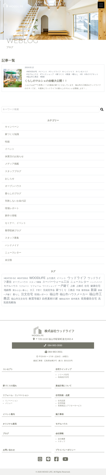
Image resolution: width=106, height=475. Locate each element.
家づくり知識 (12, 134)
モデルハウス (62, 424)
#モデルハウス (32, 74)
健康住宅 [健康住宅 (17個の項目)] (95, 285)
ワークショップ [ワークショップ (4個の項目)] (49, 286)
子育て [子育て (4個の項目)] (39, 290)
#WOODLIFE (31, 72)
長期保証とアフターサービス (70, 406)
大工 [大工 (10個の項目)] (32, 290)
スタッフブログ (13, 171)
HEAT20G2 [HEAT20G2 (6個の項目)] (22, 278)
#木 (81, 74)
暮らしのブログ (13, 193)
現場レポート (12, 208)
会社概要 (61, 439)
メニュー (8, 403)
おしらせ (9, 178)
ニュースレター (13, 252)
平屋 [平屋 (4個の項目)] (78, 290)
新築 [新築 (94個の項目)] (94, 290)
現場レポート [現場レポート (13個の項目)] (41, 294)
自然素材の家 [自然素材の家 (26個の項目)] (50, 298)
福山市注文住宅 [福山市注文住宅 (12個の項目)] (19, 298)
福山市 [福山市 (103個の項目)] (54, 294)
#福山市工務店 (32, 77)
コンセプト (8, 369)
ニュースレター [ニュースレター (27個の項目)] (79, 281)
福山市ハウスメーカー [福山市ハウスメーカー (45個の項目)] (74, 294)
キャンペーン (12, 126)
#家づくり (60, 74)
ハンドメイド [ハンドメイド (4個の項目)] (96, 282)
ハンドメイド (12, 245)
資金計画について (63, 386)
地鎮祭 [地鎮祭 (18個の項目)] (7, 290)
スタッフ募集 (12, 237)
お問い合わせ (9, 450)
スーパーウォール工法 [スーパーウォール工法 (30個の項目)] (55, 281)
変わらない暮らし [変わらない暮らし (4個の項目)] (21, 290)
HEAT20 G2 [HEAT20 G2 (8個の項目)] (10, 278)
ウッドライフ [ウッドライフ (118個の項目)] (76, 278)
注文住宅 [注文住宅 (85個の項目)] (27, 294)
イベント (9, 149)
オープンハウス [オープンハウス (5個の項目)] (20, 282)
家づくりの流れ (10, 386)
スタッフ (61, 441)
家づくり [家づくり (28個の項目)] (61, 290)
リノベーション (11, 401)
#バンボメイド (82, 72)
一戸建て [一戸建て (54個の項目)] (63, 285)
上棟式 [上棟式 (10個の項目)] (79, 286)
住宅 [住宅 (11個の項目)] (86, 286)
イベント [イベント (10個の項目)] (61, 278)
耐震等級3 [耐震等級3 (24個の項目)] (35, 298)
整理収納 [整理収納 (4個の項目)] (85, 290)
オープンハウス (13, 186)
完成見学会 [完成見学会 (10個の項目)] (49, 290)
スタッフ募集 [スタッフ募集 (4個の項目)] (35, 282)
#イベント (43, 72)
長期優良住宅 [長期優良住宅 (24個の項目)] (89, 298)
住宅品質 (61, 401)
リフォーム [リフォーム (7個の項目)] (35, 286)
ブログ (6, 433)
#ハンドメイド (68, 72)
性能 (7, 141)
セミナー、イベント (15, 223)
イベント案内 (9, 414)
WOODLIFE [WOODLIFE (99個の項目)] (37, 278)
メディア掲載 (12, 163)
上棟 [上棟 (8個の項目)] (72, 286)
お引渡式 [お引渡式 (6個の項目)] (51, 278)
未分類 (8, 260)
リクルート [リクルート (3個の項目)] (24, 286)
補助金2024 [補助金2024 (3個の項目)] (64, 299)
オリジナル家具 (10, 424)
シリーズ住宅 (63, 375)
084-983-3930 (54, 345)
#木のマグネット (91, 74)
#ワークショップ (47, 74)
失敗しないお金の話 (15, 200)
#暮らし (75, 74)
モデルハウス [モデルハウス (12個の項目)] (11, 286)
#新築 (68, 74)
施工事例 (60, 414)
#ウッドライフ (55, 72)
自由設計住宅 (63, 377)
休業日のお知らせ (14, 156)
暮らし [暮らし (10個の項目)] (16, 294)
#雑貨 (42, 77)
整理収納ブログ (13, 230)
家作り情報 (11, 215)
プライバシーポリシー (65, 450)
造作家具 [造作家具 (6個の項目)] (75, 299)
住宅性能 (61, 403)
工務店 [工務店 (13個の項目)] (71, 290)
